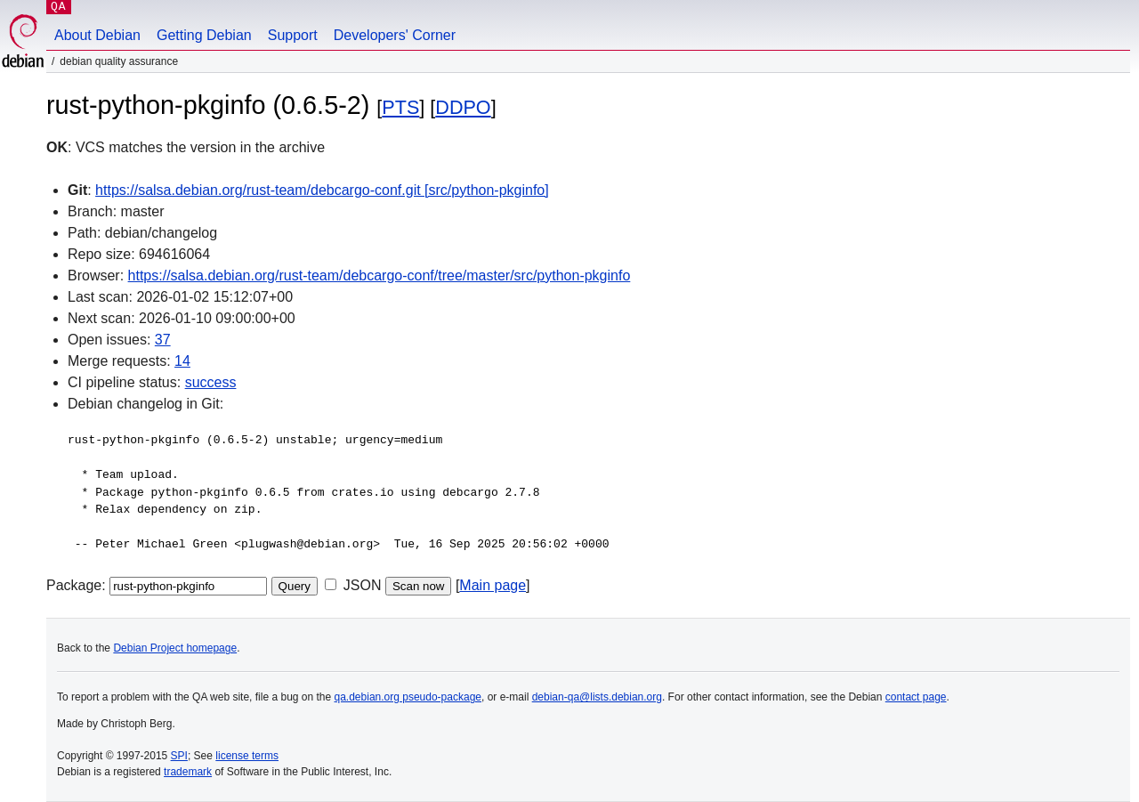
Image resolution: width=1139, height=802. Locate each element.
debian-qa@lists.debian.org (597, 697)
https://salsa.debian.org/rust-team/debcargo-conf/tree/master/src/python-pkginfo (379, 275)
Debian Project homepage (175, 648)
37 (163, 339)
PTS (400, 107)
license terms (247, 755)
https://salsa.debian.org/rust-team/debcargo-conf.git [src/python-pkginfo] (322, 190)
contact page (916, 697)
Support (293, 35)
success (211, 382)
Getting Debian (204, 35)
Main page (492, 585)
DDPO (462, 107)
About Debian (97, 35)
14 (182, 361)
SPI (179, 755)
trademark (188, 772)
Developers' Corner (395, 35)
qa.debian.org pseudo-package (408, 697)
